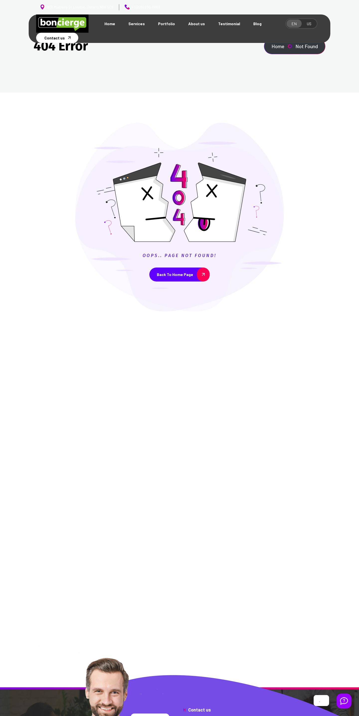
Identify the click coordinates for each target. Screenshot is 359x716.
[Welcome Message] (344, 701)
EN (294, 23)
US (309, 23)
